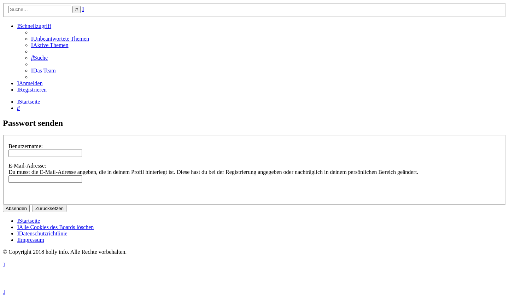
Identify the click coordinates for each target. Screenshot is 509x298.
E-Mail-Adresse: (27, 166)
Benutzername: (25, 146)
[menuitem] (60, 39)
